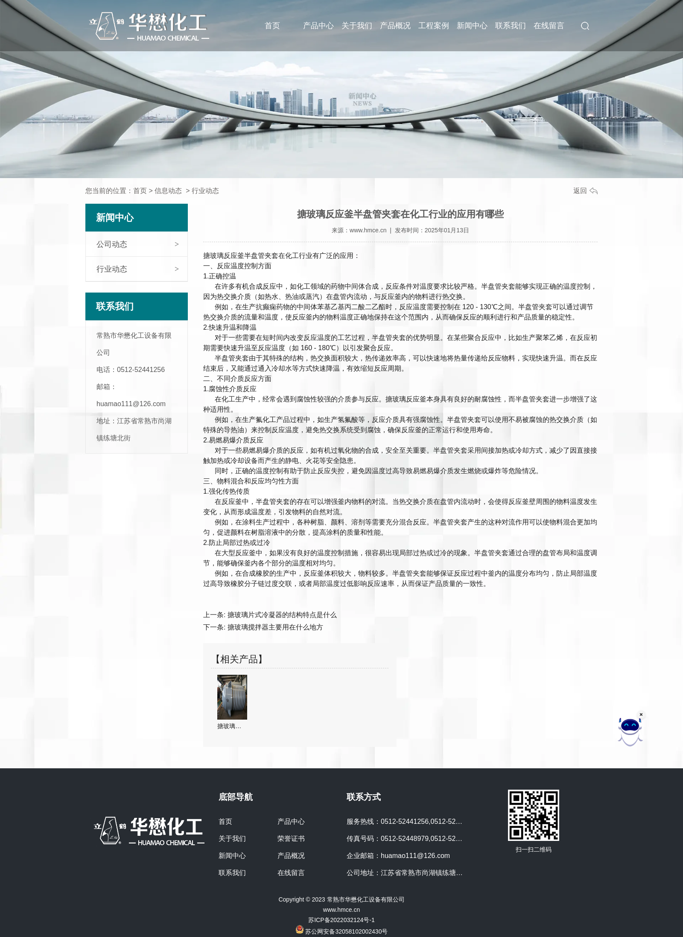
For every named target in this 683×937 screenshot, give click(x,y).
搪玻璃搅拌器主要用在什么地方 (274, 627)
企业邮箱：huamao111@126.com (398, 855)
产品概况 (395, 25)
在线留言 (549, 25)
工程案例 (433, 25)
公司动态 (111, 244)
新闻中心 (472, 25)
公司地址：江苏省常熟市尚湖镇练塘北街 (408, 872)
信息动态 (168, 190)
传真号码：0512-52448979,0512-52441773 (413, 838)
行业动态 (111, 269)
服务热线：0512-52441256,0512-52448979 (413, 821)
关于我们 (357, 25)
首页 (272, 25)
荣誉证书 (291, 838)
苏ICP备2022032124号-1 (341, 920)
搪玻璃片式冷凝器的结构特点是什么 (280, 614)
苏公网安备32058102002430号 (341, 931)
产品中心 (318, 25)
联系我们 (510, 25)
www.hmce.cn (368, 230)
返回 (580, 190)
